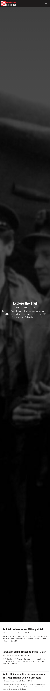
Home (17, 307)
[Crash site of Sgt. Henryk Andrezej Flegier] (25, 659)
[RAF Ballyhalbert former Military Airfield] (25, 636)
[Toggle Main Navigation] (46, 3)
